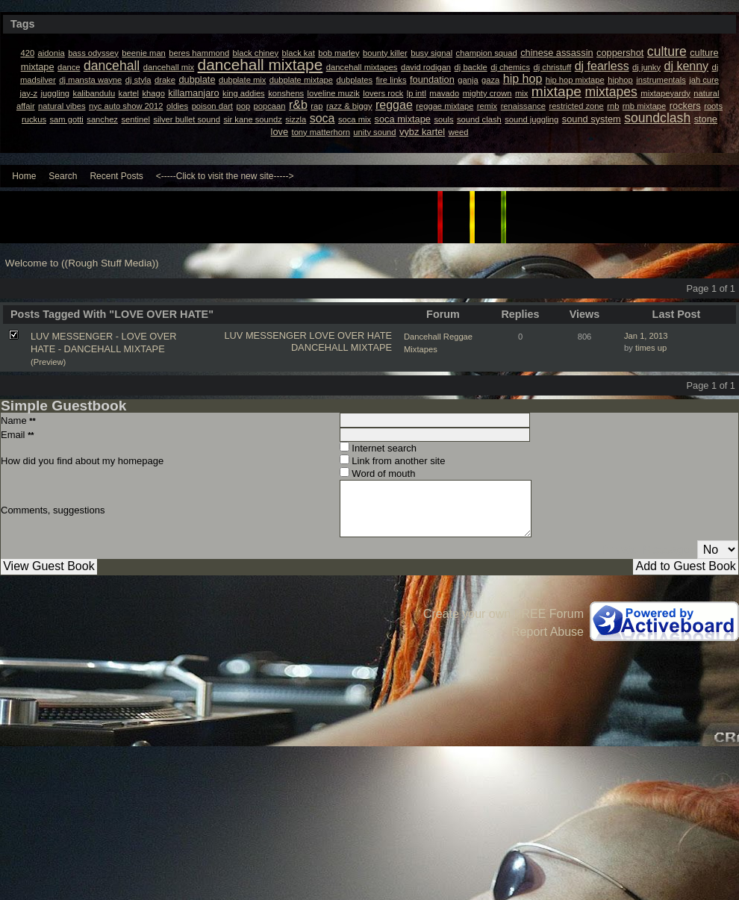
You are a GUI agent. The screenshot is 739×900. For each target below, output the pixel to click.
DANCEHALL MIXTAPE (341, 347)
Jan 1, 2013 (645, 335)
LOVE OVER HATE (350, 335)
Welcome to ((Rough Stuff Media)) (82, 263)
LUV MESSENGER (266, 335)
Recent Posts (116, 176)
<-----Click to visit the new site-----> (225, 176)
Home (24, 176)
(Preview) (48, 361)
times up (651, 347)
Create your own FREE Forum (503, 613)
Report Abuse (547, 631)
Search (63, 176)
